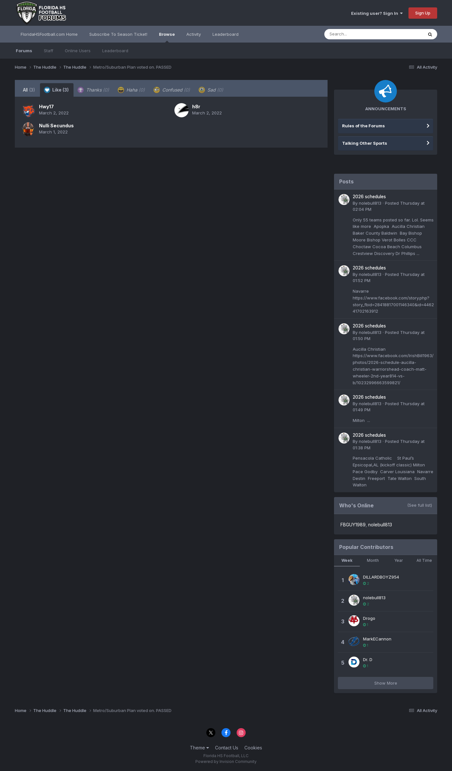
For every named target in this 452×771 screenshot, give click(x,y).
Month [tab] (373, 560)
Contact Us (226, 747)
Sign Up (422, 12)
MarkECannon (377, 638)
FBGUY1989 (353, 524)
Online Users (78, 50)
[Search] (356, 34)
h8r (196, 106)
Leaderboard (115, 50)
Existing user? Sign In (377, 13)
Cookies (253, 747)
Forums (24, 50)
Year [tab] (398, 560)
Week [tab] (346, 560)
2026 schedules (369, 196)
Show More (385, 683)
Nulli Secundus (56, 125)
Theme (199, 747)
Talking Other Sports (364, 143)
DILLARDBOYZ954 (381, 577)
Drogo (369, 618)
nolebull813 (370, 203)
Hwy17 (46, 106)
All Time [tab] (424, 560)
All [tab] (29, 90)
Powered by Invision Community (226, 761)
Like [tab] (56, 90)
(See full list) (419, 505)
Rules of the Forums (363, 125)
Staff (48, 50)
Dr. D (367, 659)
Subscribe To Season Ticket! (118, 34)
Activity (193, 34)
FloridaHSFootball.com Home (49, 34)
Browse (167, 37)
